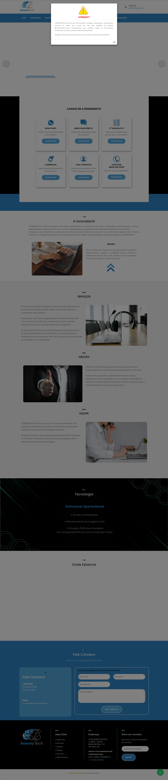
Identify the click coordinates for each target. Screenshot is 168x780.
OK (114, 42)
